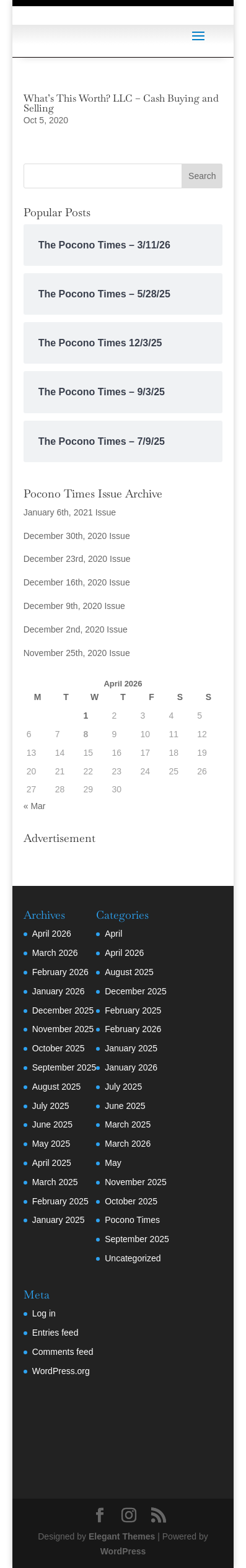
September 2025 (64, 1067)
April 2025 (51, 1163)
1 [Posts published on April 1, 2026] (86, 715)
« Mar (35, 806)
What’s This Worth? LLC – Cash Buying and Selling (121, 103)
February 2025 (60, 1201)
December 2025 (63, 1010)
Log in (44, 1313)
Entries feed (55, 1333)
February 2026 (60, 972)
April (113, 934)
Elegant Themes (122, 1536)
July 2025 (50, 1106)
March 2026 (55, 953)
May (113, 1163)
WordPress (123, 1551)
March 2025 (55, 1182)
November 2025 (63, 1029)
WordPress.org (61, 1371)
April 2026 (51, 934)
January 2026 (58, 991)
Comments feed (63, 1352)
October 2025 (58, 1048)
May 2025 (51, 1144)
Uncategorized (132, 1258)
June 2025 (52, 1124)
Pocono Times (132, 1220)
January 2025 (58, 1220)
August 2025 (56, 1087)
